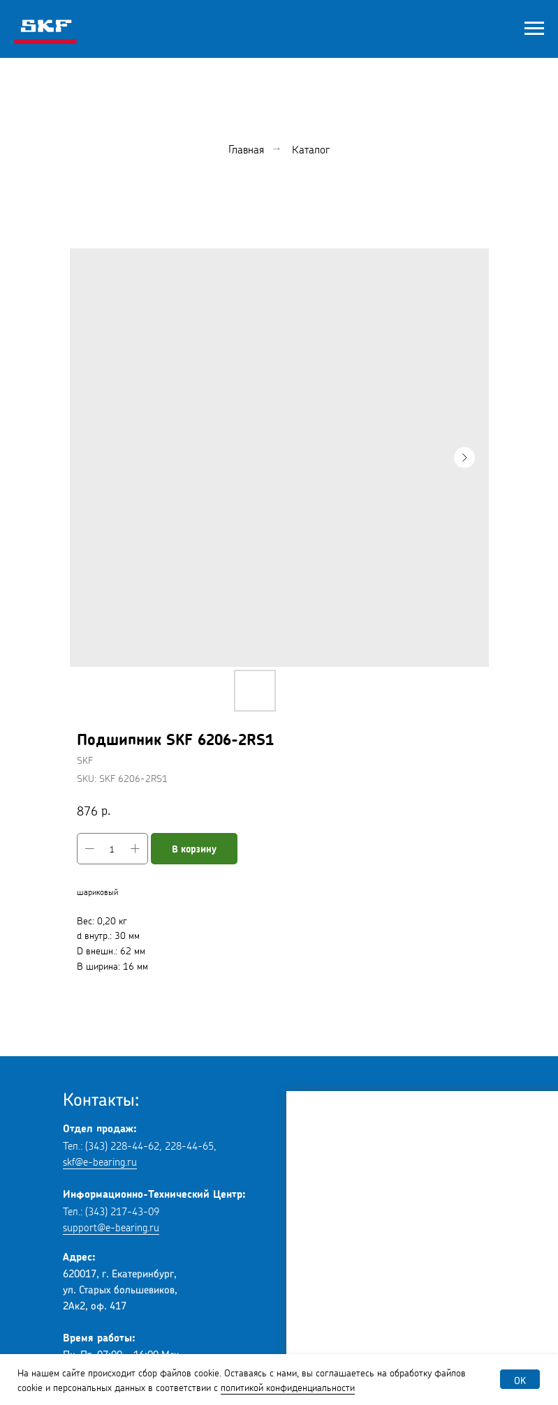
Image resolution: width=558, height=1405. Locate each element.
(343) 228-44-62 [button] (122, 1144)
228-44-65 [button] (189, 1144)
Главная (246, 148)
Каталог (311, 148)
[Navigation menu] (534, 29)
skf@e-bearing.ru (100, 1160)
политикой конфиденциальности (288, 1386)
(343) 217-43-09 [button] (122, 1210)
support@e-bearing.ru (111, 1226)
